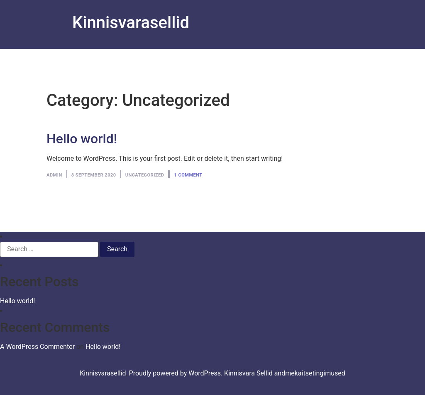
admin (54, 175)
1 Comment (188, 175)
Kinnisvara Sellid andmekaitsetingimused (284, 373)
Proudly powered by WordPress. (177, 373)
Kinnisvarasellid (130, 22)
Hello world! (81, 139)
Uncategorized (144, 175)
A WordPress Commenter (37, 347)
